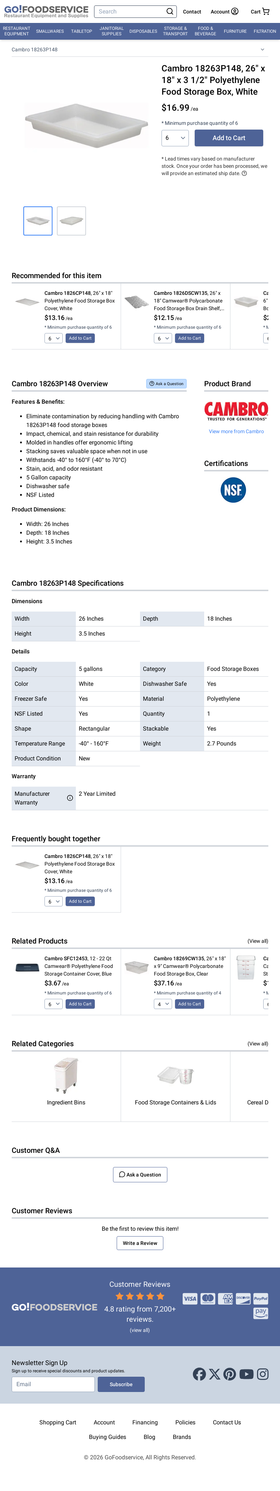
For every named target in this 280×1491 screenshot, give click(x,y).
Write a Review (140, 1243)
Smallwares (50, 31)
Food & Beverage (205, 31)
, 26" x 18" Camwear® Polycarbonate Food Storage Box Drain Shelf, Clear (188, 301)
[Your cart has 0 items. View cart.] (260, 12)
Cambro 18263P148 (35, 49)
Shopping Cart (57, 1422)
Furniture (235, 31)
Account (104, 1422)
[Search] (129, 11)
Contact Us (227, 1422)
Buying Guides (107, 1436)
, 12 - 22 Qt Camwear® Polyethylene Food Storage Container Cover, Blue (78, 966)
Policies (185, 1422)
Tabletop (81, 31)
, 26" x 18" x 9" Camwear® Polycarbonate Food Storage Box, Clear (190, 966)
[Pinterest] (229, 1375)
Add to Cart (229, 138)
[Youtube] (246, 1375)
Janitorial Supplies (112, 31)
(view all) (140, 1330)
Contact (192, 12)
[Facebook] (199, 1375)
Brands (182, 1436)
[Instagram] (263, 1375)
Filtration (265, 31)
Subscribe (121, 1384)
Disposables (143, 31)
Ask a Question (166, 383)
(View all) (258, 941)
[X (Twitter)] (215, 1375)
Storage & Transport (175, 31)
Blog (149, 1436)
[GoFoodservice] (46, 11)
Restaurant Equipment (16, 31)
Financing (145, 1422)
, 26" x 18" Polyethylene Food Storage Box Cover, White (79, 300)
